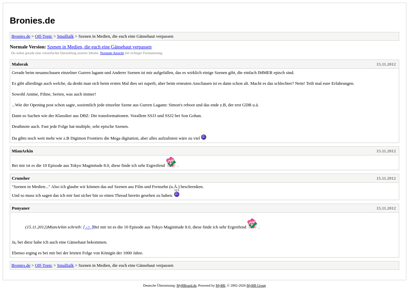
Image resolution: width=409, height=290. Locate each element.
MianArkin (22, 150)
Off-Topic (44, 36)
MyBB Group (256, 285)
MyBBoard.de (186, 285)
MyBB (220, 285)
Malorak (20, 64)
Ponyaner (21, 208)
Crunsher (21, 178)
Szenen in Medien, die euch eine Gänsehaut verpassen (99, 46)
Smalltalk (65, 36)
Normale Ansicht (112, 53)
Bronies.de (32, 20)
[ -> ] (88, 226)
